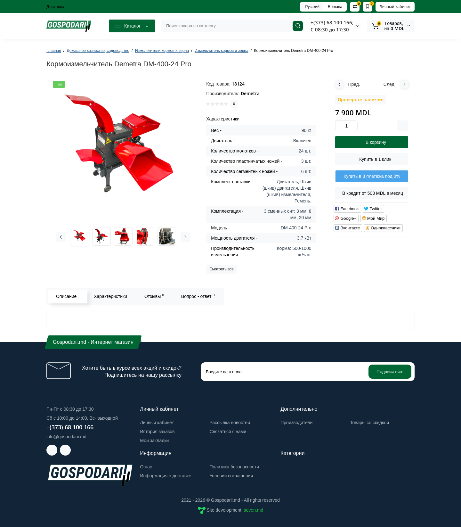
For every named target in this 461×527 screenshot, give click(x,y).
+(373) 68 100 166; (332, 22)
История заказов (157, 431)
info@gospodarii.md (66, 436)
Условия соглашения (231, 475)
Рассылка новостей (229, 422)
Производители (296, 422)
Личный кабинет (395, 6)
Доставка (55, 6)
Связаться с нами (227, 431)
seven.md (253, 510)
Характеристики (110, 296)
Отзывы (154, 296)
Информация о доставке (165, 475)
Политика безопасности (234, 466)
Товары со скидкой (369, 422)
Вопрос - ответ (197, 296)
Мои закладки (154, 440)
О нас (146, 466)
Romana (335, 6)
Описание (66, 296)
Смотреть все (221, 269)
